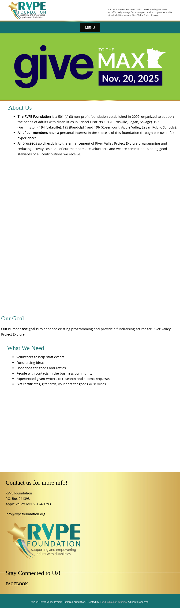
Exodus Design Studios (113, 602)
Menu (90, 27)
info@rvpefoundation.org (25, 514)
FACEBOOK (17, 584)
